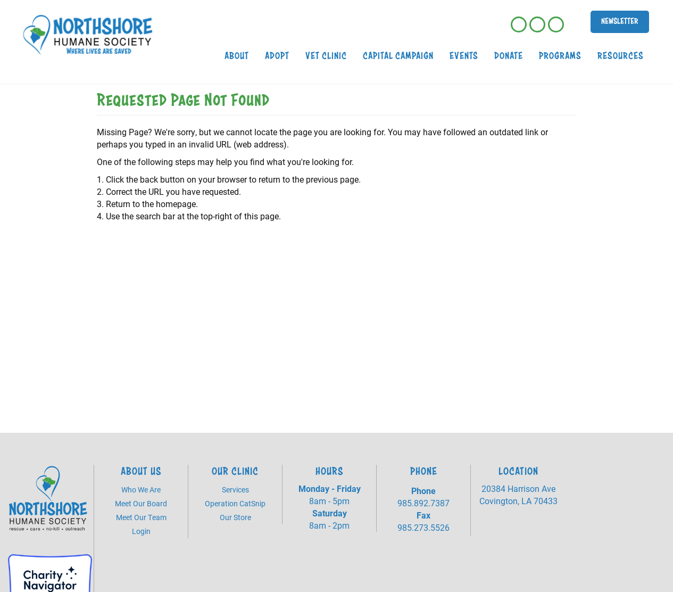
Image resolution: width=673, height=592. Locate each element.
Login (141, 531)
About (237, 55)
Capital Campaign (398, 55)
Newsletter (619, 21)
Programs (560, 55)
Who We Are (141, 489)
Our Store (235, 517)
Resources (620, 55)
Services (235, 489)
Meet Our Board (141, 503)
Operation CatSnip (235, 503)
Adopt (277, 55)
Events (464, 55)
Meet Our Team (141, 517)
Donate (508, 55)
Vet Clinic (326, 55)
